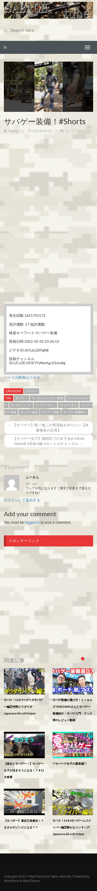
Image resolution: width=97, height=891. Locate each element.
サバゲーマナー (45, 405)
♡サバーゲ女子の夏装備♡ (70, 763)
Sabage (13, 131)
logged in (32, 522)
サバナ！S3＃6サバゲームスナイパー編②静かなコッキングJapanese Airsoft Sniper (72, 827)
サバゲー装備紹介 (74, 412)
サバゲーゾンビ (21, 405)
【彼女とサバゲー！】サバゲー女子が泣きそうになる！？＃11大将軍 (24, 770)
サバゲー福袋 (29, 412)
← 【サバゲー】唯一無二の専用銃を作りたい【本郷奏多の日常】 (48, 427)
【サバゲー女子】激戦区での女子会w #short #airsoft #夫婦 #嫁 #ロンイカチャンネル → (48, 441)
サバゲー (72, 131)
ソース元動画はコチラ (22, 377)
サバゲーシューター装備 (47, 398)
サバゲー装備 (50, 412)
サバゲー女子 (68, 405)
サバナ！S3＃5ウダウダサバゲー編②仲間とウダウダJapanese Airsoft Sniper (23, 706)
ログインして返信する (22, 500)
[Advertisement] (48, 187)
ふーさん (32, 477)
